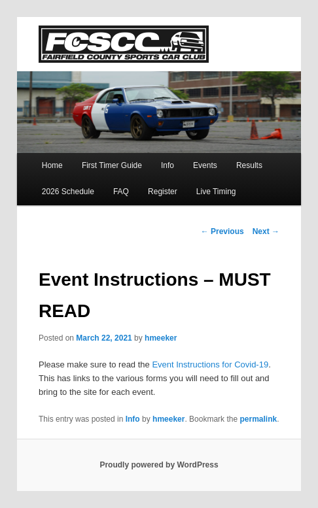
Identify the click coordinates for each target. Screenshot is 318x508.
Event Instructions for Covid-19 (210, 364)
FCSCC (124, 44)
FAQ (121, 191)
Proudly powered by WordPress (158, 464)
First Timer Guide (112, 165)
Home (52, 165)
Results (249, 165)
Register (162, 191)
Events (205, 165)
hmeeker (161, 338)
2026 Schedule (68, 191)
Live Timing (216, 191)
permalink (258, 419)
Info (167, 165)
